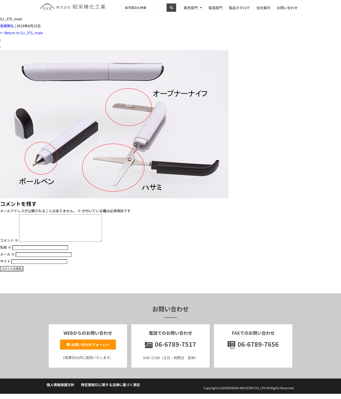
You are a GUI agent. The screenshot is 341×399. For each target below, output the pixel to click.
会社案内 (263, 7)
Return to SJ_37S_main (21, 32)
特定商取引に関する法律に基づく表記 (110, 389)
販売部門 (193, 8)
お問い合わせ (287, 7)
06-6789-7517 (170, 349)
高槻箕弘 (7, 25)
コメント (9, 245)
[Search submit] (171, 7)
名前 (5, 252)
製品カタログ (239, 7)
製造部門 (215, 7)
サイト (5, 266)
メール (7, 259)
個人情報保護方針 (60, 389)
